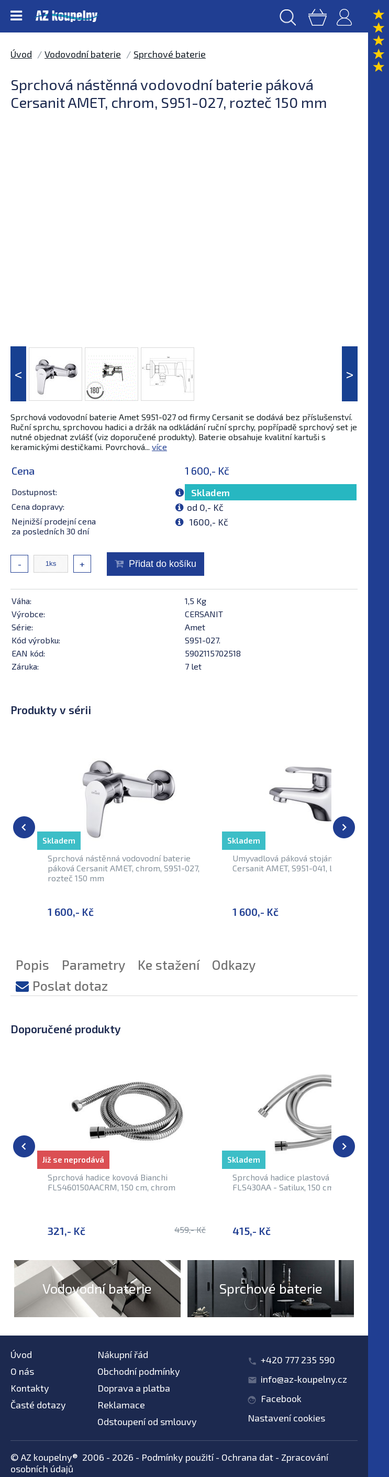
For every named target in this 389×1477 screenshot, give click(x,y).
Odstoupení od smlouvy (147, 1421)
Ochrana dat (247, 1457)
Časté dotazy (38, 1404)
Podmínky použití (177, 1457)
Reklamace (121, 1404)
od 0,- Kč (205, 507)
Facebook (281, 1398)
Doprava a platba (133, 1388)
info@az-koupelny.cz (304, 1379)
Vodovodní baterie (83, 54)
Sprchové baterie (170, 54)
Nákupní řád (122, 1354)
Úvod (21, 54)
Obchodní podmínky (138, 1371)
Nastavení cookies (286, 1418)
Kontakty (29, 1388)
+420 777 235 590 (298, 1359)
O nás (22, 1371)
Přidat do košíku (162, 564)
